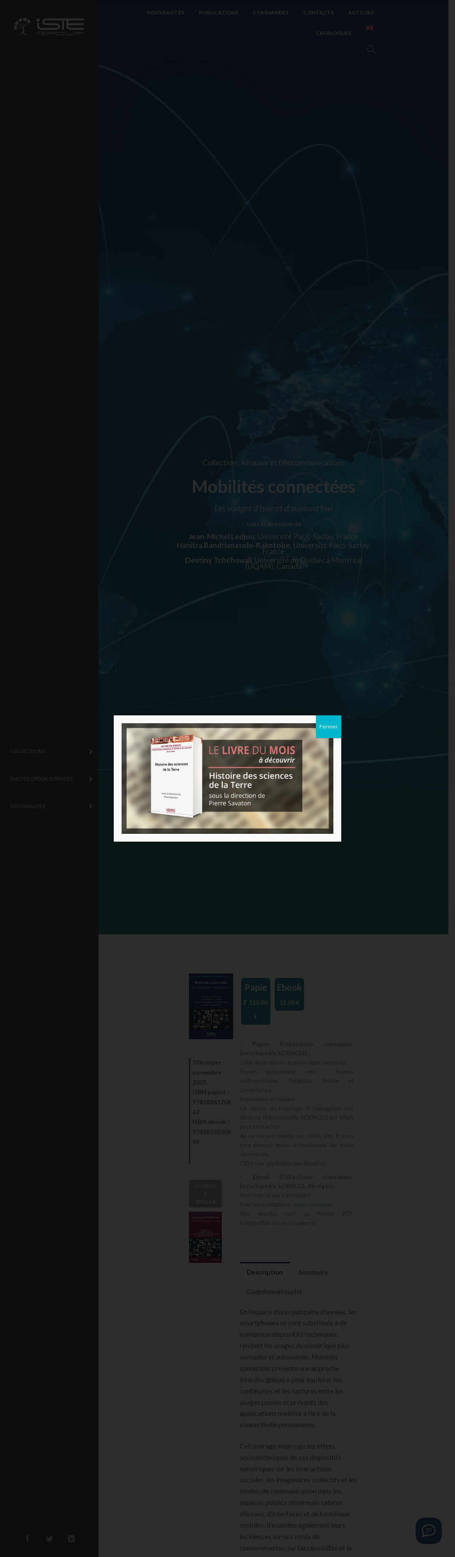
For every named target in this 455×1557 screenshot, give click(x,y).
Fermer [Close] (328, 726)
